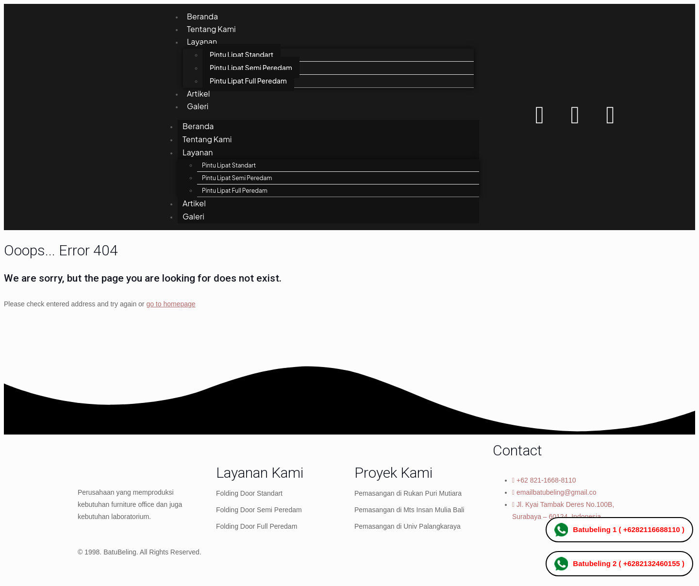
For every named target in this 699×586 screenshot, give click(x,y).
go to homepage (170, 306)
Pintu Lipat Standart (241, 55)
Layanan (202, 43)
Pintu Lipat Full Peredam (248, 82)
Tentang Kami (211, 30)
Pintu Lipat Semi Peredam (251, 69)
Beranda (202, 17)
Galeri (198, 108)
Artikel (198, 95)
